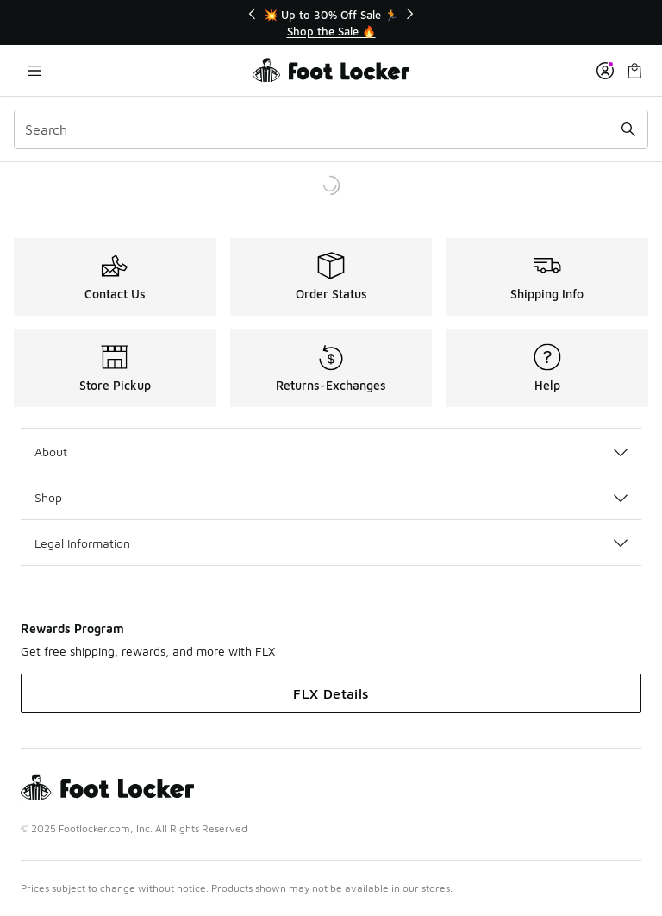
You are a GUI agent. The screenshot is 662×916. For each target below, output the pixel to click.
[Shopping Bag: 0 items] (634, 70)
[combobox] (331, 129)
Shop (331, 497)
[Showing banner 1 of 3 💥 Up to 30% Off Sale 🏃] (331, 22)
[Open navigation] (34, 70)
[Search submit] (628, 129)
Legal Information (331, 543)
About (331, 451)
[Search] (331, 129)
